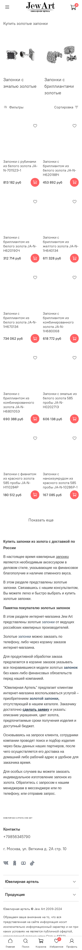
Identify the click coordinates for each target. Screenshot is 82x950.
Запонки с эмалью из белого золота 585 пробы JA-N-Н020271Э (60, 400)
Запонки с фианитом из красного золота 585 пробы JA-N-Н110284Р (19, 480)
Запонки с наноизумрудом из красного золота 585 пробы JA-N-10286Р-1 (60, 480)
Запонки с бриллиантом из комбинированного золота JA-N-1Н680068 (58, 322)
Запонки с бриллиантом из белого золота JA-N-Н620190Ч (20, 244)
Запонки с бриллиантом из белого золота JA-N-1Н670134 (20, 320)
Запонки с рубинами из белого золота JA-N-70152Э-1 (20, 165)
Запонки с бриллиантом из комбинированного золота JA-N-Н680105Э (18, 402)
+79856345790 (16, 836)
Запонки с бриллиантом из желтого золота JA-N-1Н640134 (60, 244)
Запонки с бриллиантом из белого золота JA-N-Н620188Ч (59, 168)
